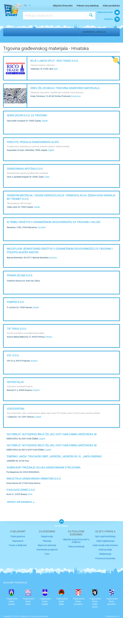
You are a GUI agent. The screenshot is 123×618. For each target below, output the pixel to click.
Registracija (47, 536)
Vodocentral (16, 408)
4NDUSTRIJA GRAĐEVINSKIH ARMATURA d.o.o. (33, 478)
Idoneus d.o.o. (114, 615)
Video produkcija (111, 5)
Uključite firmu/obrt (63, 5)
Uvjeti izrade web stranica (105, 544)
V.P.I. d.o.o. (13, 355)
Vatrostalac (15, 382)
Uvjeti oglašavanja (105, 540)
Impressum (18, 540)
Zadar (47, 177)
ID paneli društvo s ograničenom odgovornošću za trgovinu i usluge (53, 222)
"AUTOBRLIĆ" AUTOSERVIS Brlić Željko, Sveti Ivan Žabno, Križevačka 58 (51, 434)
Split (56, 69)
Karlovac (53, 258)
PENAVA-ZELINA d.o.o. (20, 275)
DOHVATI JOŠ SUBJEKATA (19, 502)
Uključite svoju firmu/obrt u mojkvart (76, 540)
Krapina (34, 361)
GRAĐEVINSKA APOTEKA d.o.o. (25, 168)
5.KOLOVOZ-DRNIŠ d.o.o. (20, 489)
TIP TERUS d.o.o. (17, 328)
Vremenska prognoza (47, 548)
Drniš (30, 494)
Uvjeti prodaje (105, 548)
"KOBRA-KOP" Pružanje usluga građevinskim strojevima (43, 467)
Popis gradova (17, 536)
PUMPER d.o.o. (15, 302)
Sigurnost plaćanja (47, 544)
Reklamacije (105, 552)
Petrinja (48, 337)
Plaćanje (47, 540)
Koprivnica (76, 96)
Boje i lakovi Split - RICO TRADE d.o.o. (54, 60)
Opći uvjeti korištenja (105, 536)
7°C (17, 6)
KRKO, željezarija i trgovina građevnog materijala (64, 88)
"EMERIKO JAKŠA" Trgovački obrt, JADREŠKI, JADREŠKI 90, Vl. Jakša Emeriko (54, 456)
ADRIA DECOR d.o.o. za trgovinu (27, 115)
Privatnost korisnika (105, 557)
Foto (47, 552)
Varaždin (42, 227)
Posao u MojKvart (18, 544)
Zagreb (45, 121)
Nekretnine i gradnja (27, 32)
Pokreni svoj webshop (88, 5)
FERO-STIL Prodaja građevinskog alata (33, 142)
